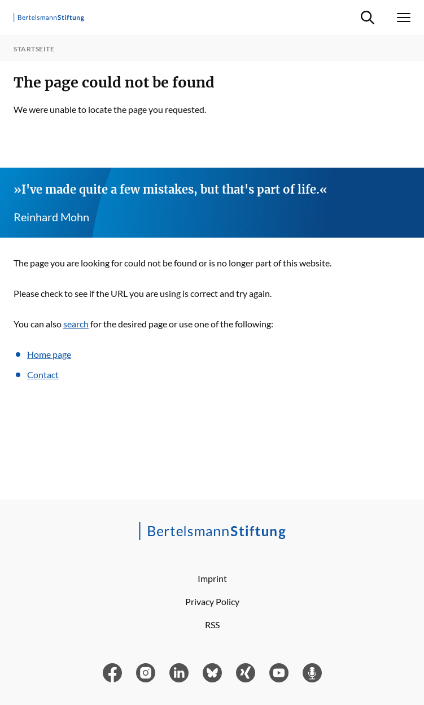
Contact (43, 374)
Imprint (212, 578)
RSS (212, 624)
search (76, 323)
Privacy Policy (212, 601)
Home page (49, 354)
